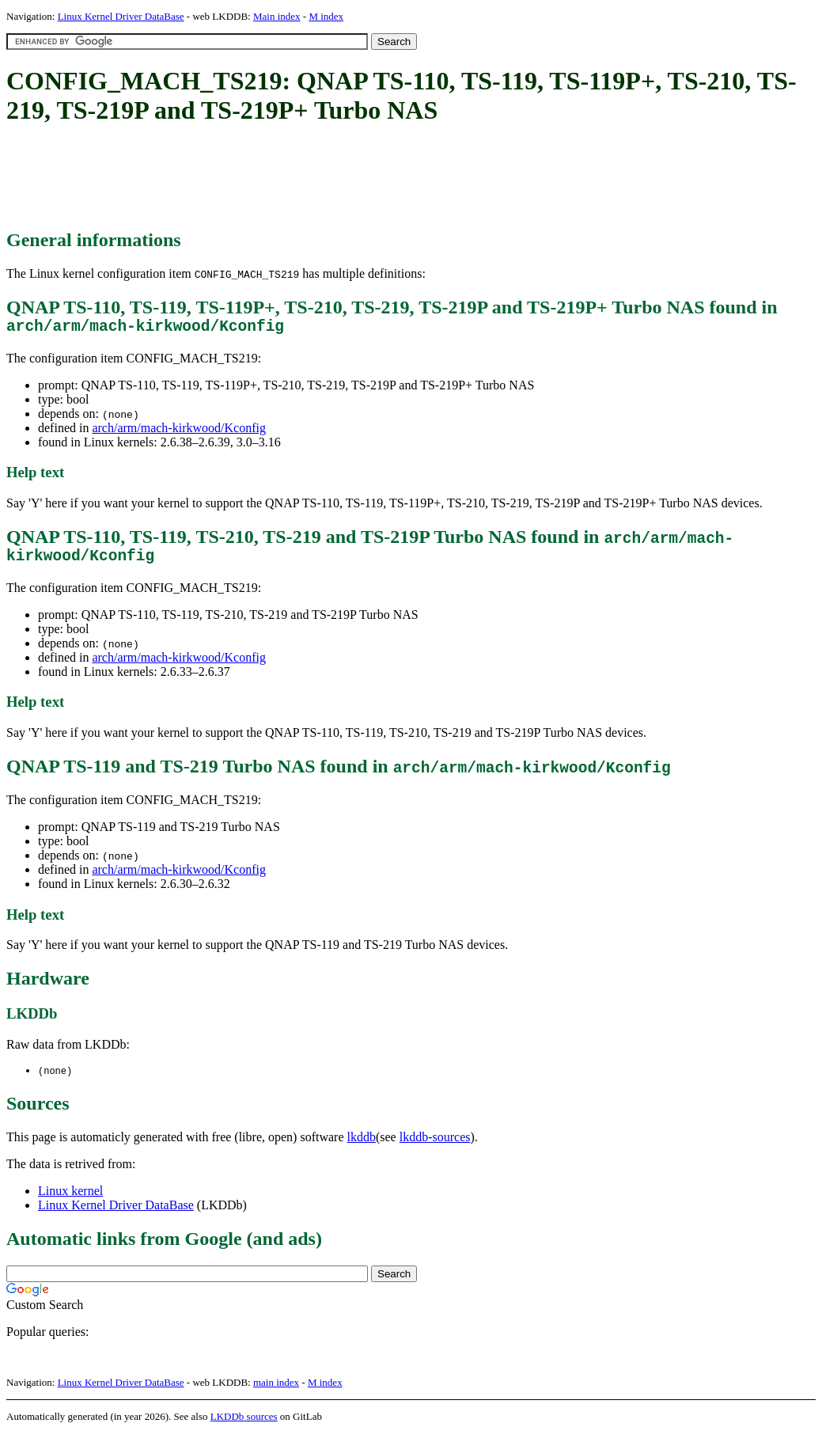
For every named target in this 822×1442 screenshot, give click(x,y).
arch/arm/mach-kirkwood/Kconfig (178, 431)
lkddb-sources (435, 1145)
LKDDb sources (244, 1425)
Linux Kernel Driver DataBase (121, 16)
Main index (277, 16)
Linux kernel (70, 1199)
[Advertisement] (294, 178)
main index (276, 1391)
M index (326, 16)
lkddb (361, 1145)
